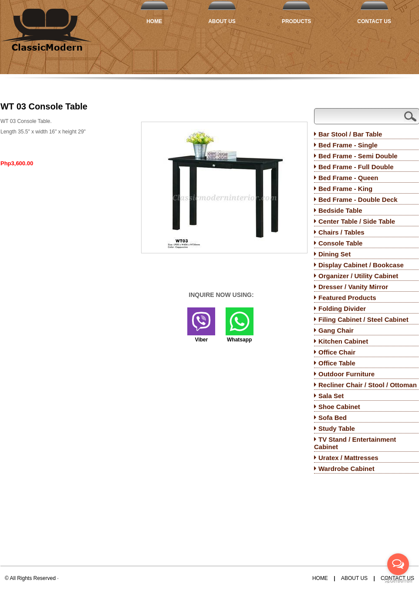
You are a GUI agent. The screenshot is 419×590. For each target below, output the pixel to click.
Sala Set (331, 395)
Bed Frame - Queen (348, 177)
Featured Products (347, 297)
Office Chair (336, 352)
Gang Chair (336, 330)
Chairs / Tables (341, 232)
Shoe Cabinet (339, 406)
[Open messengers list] (398, 564)
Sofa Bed (332, 417)
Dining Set (334, 254)
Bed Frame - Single (348, 145)
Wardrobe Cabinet (346, 468)
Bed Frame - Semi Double (358, 156)
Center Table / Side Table (356, 221)
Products (296, 21)
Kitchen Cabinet (343, 341)
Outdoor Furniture (346, 374)
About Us (222, 21)
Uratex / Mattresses (348, 457)
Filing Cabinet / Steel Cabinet (363, 319)
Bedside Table (340, 210)
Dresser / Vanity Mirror (353, 286)
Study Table (336, 428)
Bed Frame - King (345, 188)
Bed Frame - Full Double (356, 167)
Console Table (340, 243)
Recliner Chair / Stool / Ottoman (367, 385)
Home (154, 21)
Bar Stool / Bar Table (350, 134)
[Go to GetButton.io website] (398, 581)
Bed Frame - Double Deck (358, 199)
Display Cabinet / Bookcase (361, 265)
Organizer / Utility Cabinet (358, 276)
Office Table (336, 363)
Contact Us (374, 21)
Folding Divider (342, 308)
